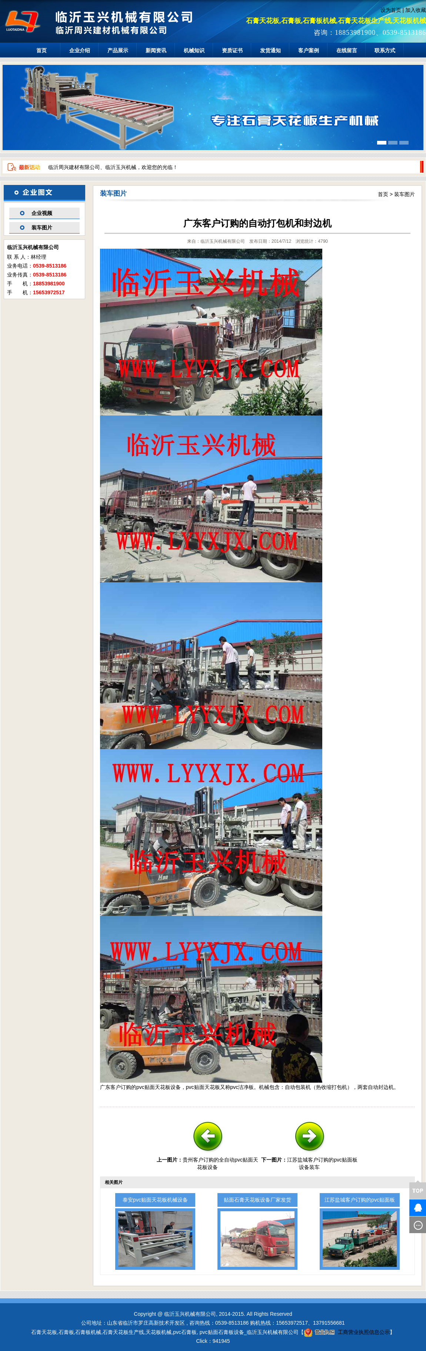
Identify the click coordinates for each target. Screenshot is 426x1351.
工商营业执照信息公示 (347, 1332)
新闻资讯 (156, 50)
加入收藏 (415, 10)
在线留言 (346, 50)
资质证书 (232, 50)
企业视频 (41, 213)
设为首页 (390, 10)
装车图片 (41, 228)
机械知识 (194, 50)
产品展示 (117, 50)
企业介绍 (79, 50)
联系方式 (385, 50)
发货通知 (270, 50)
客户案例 (308, 50)
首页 (41, 50)
